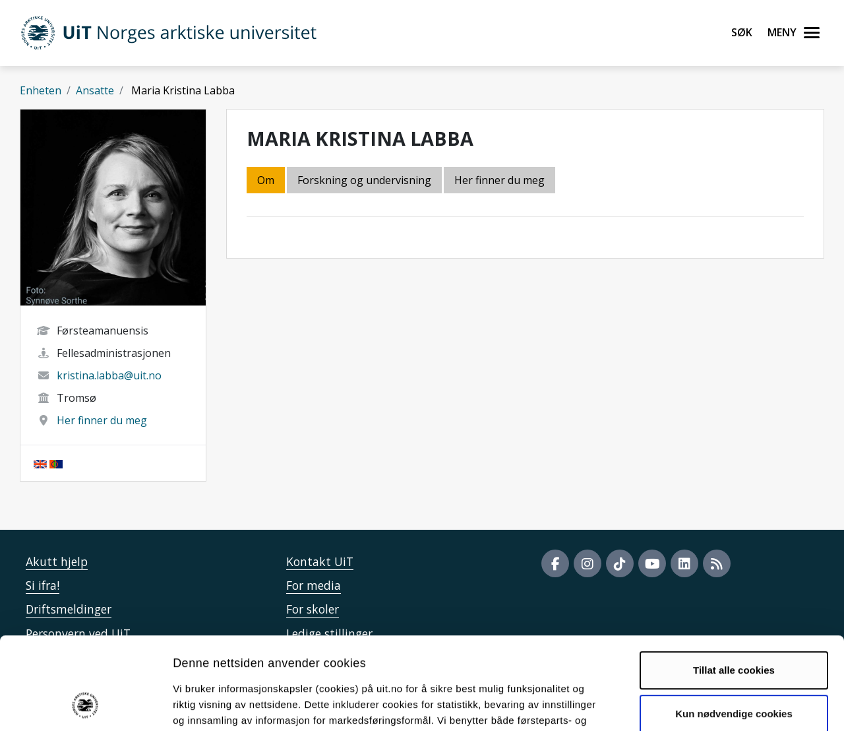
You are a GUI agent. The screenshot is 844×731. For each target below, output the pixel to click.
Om (265, 180)
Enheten (40, 90)
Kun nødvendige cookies (734, 629)
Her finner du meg (102, 420)
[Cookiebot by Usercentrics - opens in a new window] (85, 705)
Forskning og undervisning (364, 180)
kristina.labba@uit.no (109, 375)
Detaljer (702, 705)
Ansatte (95, 90)
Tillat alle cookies (734, 586)
